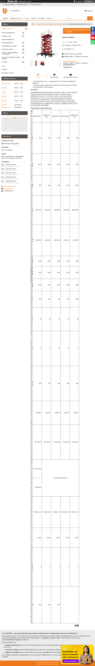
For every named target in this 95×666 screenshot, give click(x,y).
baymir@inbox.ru (8, 188)
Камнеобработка (7, 42)
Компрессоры (6, 36)
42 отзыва (79, 1)
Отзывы (4, 69)
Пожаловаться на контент (52, 664)
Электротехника (7, 49)
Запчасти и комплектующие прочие (11, 58)
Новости (34, 18)
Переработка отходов (9, 46)
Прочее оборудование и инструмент (10, 53)
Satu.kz (56, 662)
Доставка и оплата (7, 73)
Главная (5, 18)
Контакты (42, 18)
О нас (27, 18)
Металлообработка (8, 33)
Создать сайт (21, 1)
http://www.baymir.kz (9, 186)
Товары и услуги (15, 18)
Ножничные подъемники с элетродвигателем (51, 24)
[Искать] (90, 18)
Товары (4, 62)
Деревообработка (8, 39)
